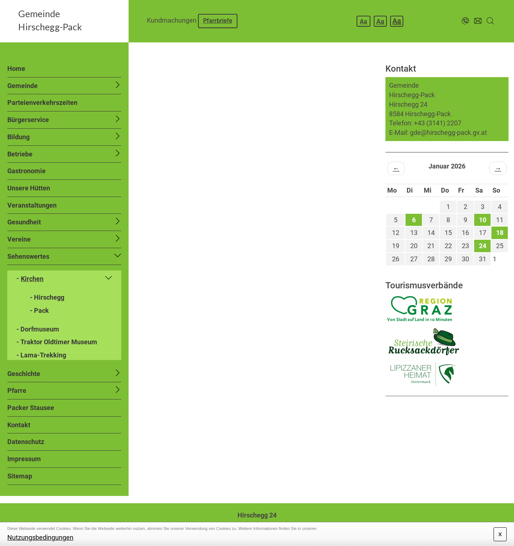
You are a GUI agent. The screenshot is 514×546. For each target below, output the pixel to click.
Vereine (19, 239)
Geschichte (23, 374)
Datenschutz (25, 441)
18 (499, 232)
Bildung (18, 137)
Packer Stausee (30, 408)
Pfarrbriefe (217, 20)
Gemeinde (22, 86)
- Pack (39, 310)
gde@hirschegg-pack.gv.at (448, 132)
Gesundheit (24, 222)
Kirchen (32, 279)
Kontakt (18, 425)
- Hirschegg (47, 297)
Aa (363, 21)
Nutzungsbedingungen (40, 537)
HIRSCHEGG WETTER (447, 423)
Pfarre (16, 390)
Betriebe (20, 154)
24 (482, 246)
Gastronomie (26, 171)
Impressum (24, 459)
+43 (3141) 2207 (437, 123)
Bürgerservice (28, 120)
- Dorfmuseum (37, 329)
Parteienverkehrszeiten (42, 102)
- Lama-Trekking (41, 355)
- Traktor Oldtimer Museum (56, 342)
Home (16, 68)
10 (482, 220)
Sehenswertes (28, 256)
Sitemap (19, 476)
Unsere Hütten (28, 188)
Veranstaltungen (32, 205)
